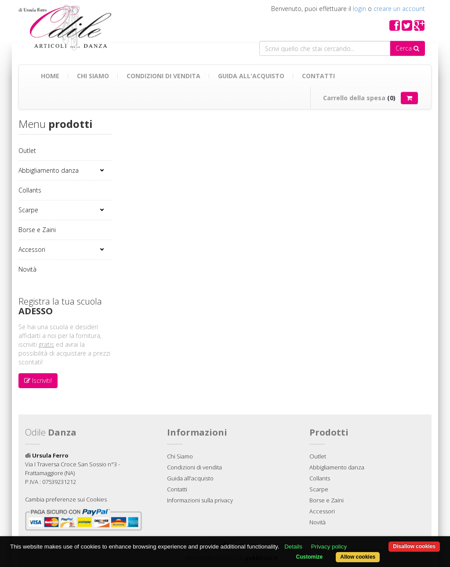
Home (50, 76)
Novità (27, 269)
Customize (309, 557)
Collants (29, 190)
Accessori (31, 249)
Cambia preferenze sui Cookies (66, 499)
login (359, 8)
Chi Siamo (93, 76)
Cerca (407, 48)
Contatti (318, 76)
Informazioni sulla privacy (200, 500)
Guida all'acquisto (251, 76)
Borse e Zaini (37, 229)
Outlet (27, 150)
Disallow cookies (414, 546)
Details (293, 546)
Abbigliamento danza (48, 170)
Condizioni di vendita (163, 76)
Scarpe (28, 210)
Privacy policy (329, 546)
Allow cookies (357, 557)
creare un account (399, 8)
